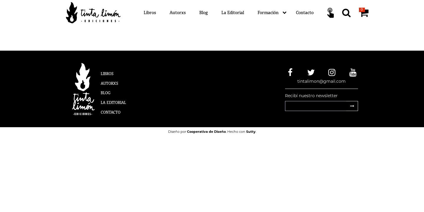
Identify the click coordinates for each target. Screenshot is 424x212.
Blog (203, 12)
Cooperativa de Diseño (206, 132)
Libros (150, 12)
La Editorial (232, 12)
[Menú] (247, 13)
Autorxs (178, 12)
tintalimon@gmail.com (321, 81)
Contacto (305, 12)
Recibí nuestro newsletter (311, 95)
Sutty (251, 132)
